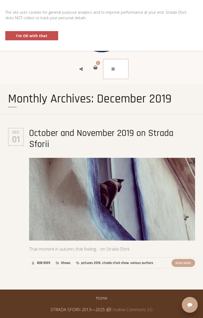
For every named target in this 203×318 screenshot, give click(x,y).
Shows (66, 263)
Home (101, 298)
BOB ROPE (43, 263)
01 (16, 139)
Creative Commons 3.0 (129, 309)
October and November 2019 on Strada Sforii (101, 138)
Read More (183, 263)
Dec (16, 132)
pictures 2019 (90, 263)
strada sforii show (115, 263)
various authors (141, 263)
